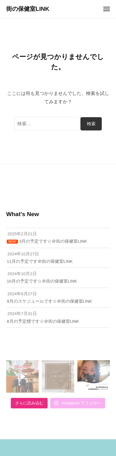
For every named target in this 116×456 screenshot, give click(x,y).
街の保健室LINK (27, 9)
